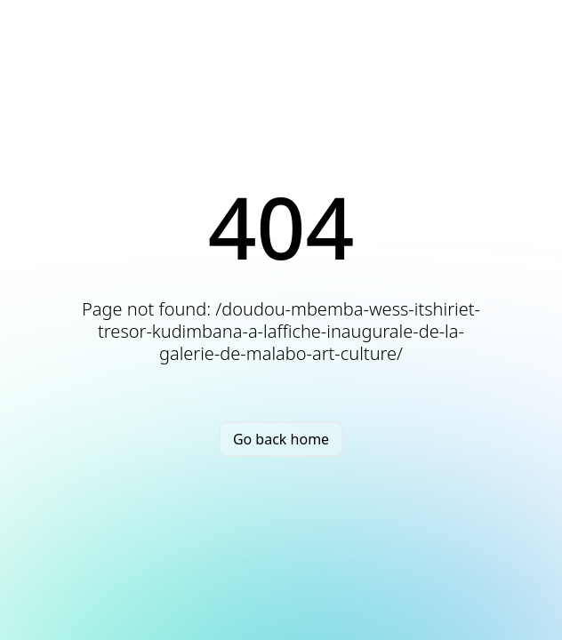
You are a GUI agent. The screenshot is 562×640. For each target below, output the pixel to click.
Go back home (281, 439)
